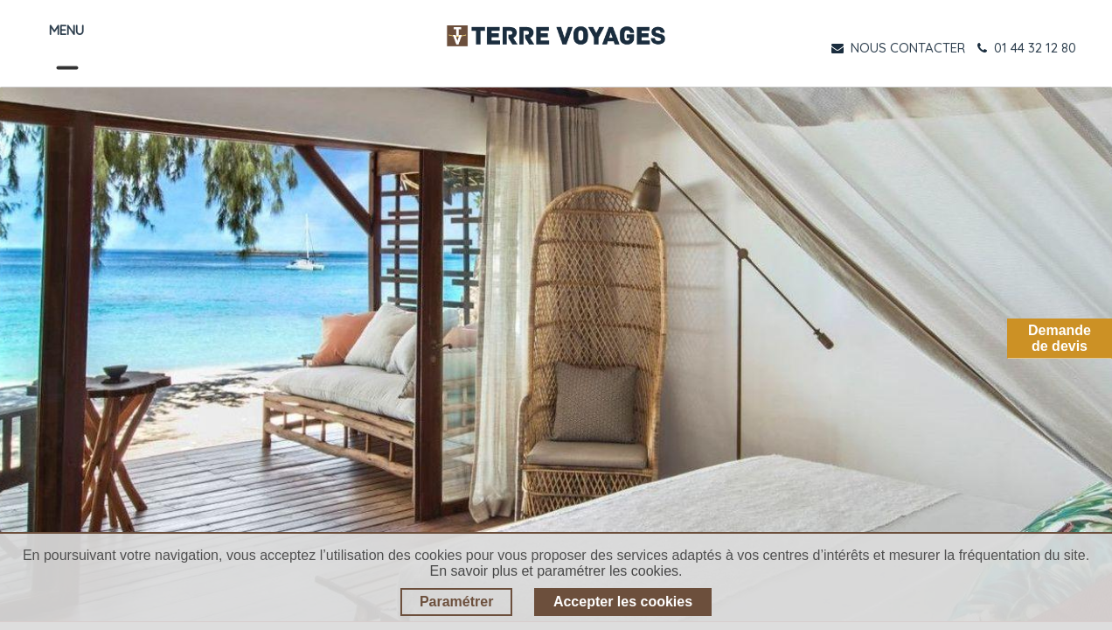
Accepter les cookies (622, 601)
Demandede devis (1059, 338)
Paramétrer (457, 601)
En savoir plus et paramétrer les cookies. (555, 571)
